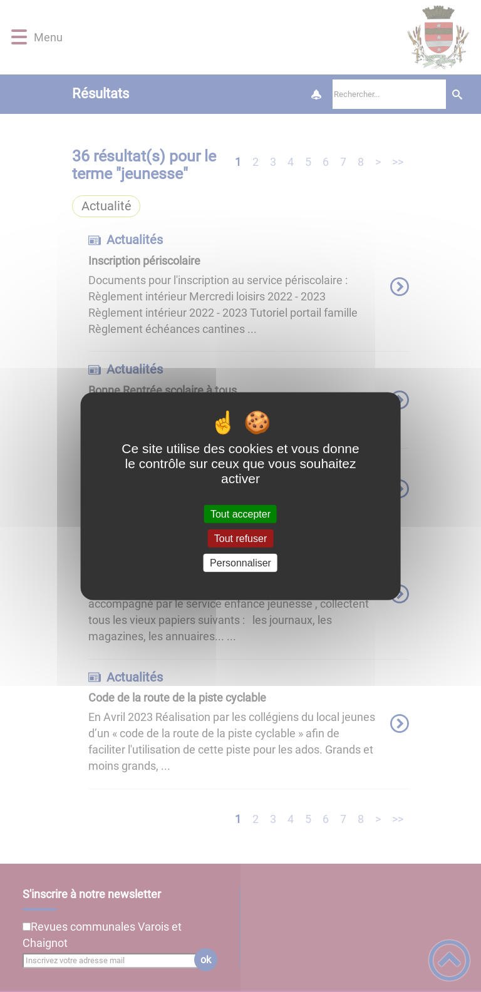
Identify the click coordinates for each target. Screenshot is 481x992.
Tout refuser (240, 538)
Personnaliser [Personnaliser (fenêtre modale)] (240, 563)
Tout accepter (240, 513)
